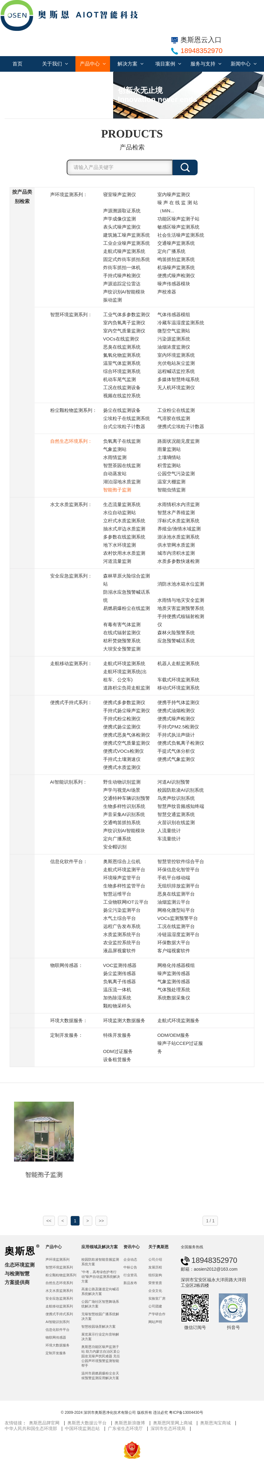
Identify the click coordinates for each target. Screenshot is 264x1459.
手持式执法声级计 (176, 734)
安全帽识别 (115, 846)
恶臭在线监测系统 (122, 347)
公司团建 (155, 1306)
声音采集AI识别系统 (124, 814)
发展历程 (155, 1267)
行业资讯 (130, 1275)
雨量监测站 (169, 449)
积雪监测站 (169, 465)
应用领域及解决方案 (99, 1246)
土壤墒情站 (169, 457)
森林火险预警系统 (176, 632)
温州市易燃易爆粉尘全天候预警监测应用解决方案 (100, 1375)
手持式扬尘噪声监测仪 (126, 710)
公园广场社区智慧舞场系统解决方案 (100, 1304)
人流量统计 (169, 830)
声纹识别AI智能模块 (124, 291)
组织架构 (155, 1275)
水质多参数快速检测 (178, 561)
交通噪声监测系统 (176, 243)
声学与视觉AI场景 (121, 790)
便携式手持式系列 (59, 1314)
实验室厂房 (157, 1298)
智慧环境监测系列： (71, 314)
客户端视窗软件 (173, 950)
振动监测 (112, 299)
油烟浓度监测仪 (173, 347)
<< (48, 1220)
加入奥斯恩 (20, 79)
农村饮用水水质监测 (124, 553)
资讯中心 (131, 1246)
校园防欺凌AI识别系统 (180, 790)
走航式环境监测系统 (124, 663)
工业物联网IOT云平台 (125, 902)
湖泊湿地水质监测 (122, 481)
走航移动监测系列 (59, 1306)
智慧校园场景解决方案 (98, 1326)
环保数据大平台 (173, 942)
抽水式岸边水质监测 (124, 528)
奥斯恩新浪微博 (129, 1422)
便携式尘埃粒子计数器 (180, 426)
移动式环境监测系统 (178, 687)
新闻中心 (244, 63)
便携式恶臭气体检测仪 (126, 734)
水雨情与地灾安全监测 (180, 600)
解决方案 (130, 63)
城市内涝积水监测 (176, 553)
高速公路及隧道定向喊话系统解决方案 (100, 1291)
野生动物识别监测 (122, 782)
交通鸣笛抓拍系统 (122, 822)
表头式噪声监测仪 (122, 226)
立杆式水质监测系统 (124, 520)
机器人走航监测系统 (178, 663)
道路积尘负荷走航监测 (126, 687)
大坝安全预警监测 (122, 648)
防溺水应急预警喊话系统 (126, 596)
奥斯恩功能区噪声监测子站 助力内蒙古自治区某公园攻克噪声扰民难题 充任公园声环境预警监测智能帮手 (100, 1356)
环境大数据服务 (58, 1345)
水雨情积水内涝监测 (178, 504)
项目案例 (168, 63)
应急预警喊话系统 (176, 640)
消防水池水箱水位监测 (180, 584)
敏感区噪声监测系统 (178, 226)
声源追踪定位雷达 (122, 283)
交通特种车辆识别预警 (126, 798)
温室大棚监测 (171, 481)
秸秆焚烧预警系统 (122, 640)
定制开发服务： (66, 1035)
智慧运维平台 (117, 893)
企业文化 (155, 1290)
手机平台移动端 (173, 877)
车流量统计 (169, 838)
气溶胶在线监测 (173, 418)
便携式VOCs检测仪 (123, 751)
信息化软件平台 (58, 1329)
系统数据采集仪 (173, 997)
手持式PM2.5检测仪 (178, 726)
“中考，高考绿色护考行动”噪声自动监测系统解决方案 (100, 1276)
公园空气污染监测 (176, 473)
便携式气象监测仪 (176, 759)
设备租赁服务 (117, 1059)
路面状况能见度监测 (178, 441)
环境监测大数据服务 (124, 1020)
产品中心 (93, 63)
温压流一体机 (117, 989)
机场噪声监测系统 (176, 267)
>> (101, 1220)
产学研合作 (157, 1314)
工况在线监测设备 (122, 387)
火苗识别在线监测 (176, 822)
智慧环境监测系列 (59, 1267)
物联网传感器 (56, 1337)
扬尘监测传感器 (119, 973)
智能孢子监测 (117, 489)
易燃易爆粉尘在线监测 (126, 608)
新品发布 (130, 1283)
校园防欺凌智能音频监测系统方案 (100, 1262)
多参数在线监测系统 (124, 536)
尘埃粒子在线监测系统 (126, 418)
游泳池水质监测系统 (178, 536)
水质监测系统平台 (122, 934)
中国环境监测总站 (82, 1428)
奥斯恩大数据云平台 (87, 1422)
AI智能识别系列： (68, 782)
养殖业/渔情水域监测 (179, 528)
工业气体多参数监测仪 (126, 314)
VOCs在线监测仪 (121, 338)
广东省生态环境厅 (125, 1428)
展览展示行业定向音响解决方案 (100, 1336)
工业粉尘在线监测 (176, 410)
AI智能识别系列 (58, 1322)
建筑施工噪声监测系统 (126, 235)
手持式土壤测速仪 (122, 759)
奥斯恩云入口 (196, 40)
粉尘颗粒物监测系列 (61, 1275)
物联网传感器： (66, 965)
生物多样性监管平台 (124, 885)
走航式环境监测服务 (178, 1020)
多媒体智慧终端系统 (178, 379)
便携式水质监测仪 (122, 767)
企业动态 (130, 1259)
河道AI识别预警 (173, 782)
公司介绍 (155, 1259)
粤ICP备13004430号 (186, 1412)
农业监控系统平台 (122, 942)
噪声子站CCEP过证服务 (180, 1047)
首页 (17, 63)
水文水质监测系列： (71, 504)
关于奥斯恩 (158, 1246)
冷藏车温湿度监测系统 (180, 322)
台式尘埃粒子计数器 (124, 426)
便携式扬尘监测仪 (122, 726)
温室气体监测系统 (122, 363)
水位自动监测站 (119, 512)
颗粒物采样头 (117, 1005)
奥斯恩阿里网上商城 (172, 1422)
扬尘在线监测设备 (122, 410)
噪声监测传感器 (173, 973)
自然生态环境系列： (71, 441)
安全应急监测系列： (71, 575)
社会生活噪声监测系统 (180, 235)
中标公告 (130, 1267)
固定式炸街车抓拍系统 (126, 259)
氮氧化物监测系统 (122, 355)
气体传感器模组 (173, 314)
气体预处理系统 (173, 989)
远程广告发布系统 (122, 926)
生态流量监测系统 (122, 504)
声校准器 (166, 291)
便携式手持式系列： (71, 702)
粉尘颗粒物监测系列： (73, 410)
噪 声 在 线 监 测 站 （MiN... (177, 206)
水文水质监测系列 (59, 1290)
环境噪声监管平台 (122, 877)
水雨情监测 (115, 457)
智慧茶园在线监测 (122, 465)
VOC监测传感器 (120, 965)
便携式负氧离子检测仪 (180, 743)
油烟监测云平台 (173, 902)
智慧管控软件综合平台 (180, 861)
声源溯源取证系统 (122, 210)
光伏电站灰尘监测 (176, 363)
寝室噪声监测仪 (119, 194)
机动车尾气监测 (119, 379)
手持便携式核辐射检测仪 (180, 620)
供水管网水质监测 (176, 545)
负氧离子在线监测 (122, 441)
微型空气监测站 (173, 330)
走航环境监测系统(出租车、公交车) (125, 675)
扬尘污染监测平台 (122, 910)
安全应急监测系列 (59, 1298)
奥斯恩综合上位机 (122, 861)
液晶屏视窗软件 (119, 950)
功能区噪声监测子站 (178, 218)
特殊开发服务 (117, 1035)
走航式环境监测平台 (124, 869)
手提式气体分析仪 (176, 751)
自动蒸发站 (115, 473)
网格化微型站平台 (176, 910)
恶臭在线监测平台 (176, 893)
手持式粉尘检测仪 (122, 718)
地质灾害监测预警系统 (180, 608)
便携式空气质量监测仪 (126, 743)
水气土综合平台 (119, 918)
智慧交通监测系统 (176, 814)
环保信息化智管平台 (178, 869)
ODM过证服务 (118, 1051)
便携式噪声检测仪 (176, 275)
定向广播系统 (171, 251)
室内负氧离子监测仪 (124, 322)
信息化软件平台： (69, 861)
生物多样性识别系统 (124, 806)
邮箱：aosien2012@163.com (209, 1269)
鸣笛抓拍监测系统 (176, 259)
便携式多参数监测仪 (124, 702)
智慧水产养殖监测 (176, 512)
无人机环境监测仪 (176, 387)
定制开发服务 (56, 1353)
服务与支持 (205, 63)
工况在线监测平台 (176, 926)
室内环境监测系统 (176, 355)
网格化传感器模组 (176, 965)
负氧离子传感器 (119, 981)
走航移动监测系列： (71, 663)
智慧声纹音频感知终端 (180, 806)
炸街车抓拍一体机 (122, 267)
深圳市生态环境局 (168, 1428)
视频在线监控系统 (122, 395)
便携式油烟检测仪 (176, 710)
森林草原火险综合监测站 (126, 580)
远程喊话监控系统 (176, 371)
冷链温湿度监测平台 (178, 934)
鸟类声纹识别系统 (176, 798)
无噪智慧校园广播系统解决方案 (100, 1316)
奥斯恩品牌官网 (44, 1422)
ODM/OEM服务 (173, 1035)
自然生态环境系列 (59, 1283)
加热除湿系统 (117, 997)
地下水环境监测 (119, 545)
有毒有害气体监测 (122, 624)
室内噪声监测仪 (173, 194)
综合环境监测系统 (122, 371)
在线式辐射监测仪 (122, 632)
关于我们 (55, 63)
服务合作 (96, 79)
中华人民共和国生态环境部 (31, 1428)
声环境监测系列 (58, 1259)
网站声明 (155, 1322)
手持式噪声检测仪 (122, 275)
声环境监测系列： (69, 194)
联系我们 (58, 79)
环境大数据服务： (69, 1020)
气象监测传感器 (173, 981)
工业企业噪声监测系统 (126, 243)
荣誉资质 (155, 1283)
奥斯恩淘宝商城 (215, 1422)
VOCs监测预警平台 (177, 918)
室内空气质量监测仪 (124, 330)
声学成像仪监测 (119, 218)
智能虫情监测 (171, 489)
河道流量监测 (117, 561)
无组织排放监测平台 (178, 885)
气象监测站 (115, 449)
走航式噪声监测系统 (124, 251)
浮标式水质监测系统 (178, 520)
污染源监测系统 (173, 338)
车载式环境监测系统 (178, 679)
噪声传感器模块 (173, 283)
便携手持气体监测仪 (178, 702)
